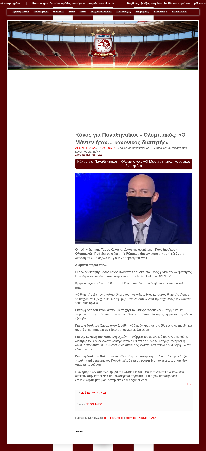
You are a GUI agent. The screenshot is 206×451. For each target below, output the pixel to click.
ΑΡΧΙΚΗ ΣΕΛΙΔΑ (85, 148)
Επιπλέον (160, 11)
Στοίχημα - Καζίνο (136, 417)
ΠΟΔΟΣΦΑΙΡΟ (107, 148)
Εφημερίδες (142, 11)
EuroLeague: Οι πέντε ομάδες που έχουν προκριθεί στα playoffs (76, 3)
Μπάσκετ (58, 11)
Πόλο (83, 11)
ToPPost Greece (113, 417)
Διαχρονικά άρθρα (100, 11)
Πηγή (189, 384)
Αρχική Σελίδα (20, 11)
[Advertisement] (133, 102)
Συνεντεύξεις (123, 11)
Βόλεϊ (71, 11)
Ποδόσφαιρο (41, 11)
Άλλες (152, 417)
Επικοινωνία (179, 11)
